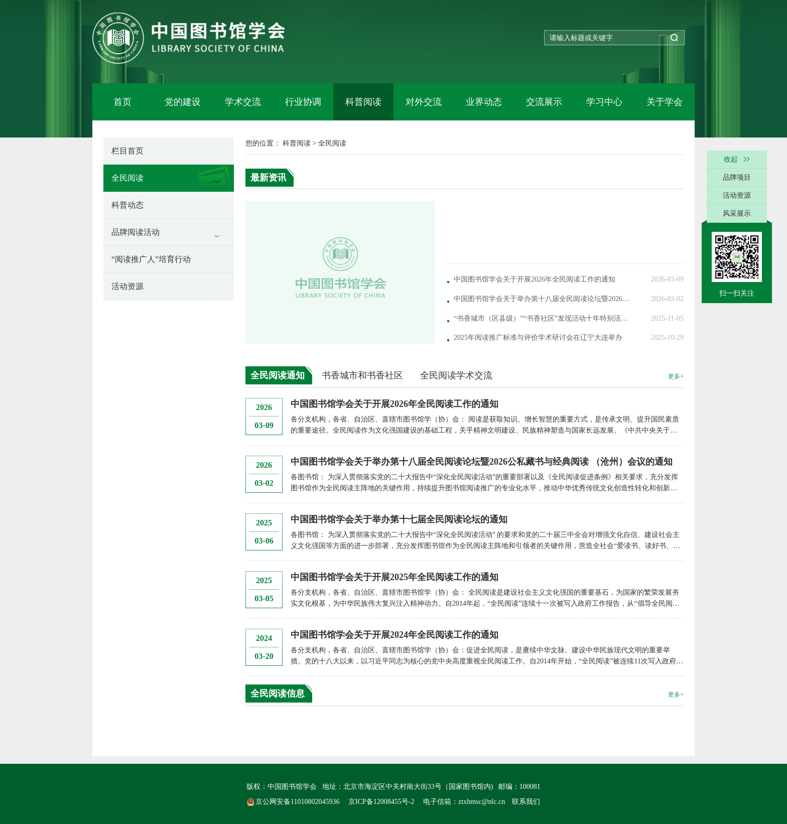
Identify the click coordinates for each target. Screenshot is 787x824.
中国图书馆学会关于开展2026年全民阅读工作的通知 (394, 404)
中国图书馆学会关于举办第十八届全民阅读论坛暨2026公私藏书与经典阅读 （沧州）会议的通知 (482, 462)
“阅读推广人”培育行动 (151, 259)
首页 (122, 102)
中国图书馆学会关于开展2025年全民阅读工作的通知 (394, 577)
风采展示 (737, 213)
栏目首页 (127, 151)
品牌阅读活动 (135, 232)
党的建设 (183, 102)
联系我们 (526, 801)
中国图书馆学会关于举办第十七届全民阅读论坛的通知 (399, 519)
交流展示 (544, 102)
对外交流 (424, 102)
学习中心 (604, 102)
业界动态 (484, 102)
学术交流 (243, 102)
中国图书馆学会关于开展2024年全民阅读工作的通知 (394, 635)
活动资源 (127, 286)
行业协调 (303, 102)
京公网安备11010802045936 (294, 801)
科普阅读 (363, 102)
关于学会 (664, 102)
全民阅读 (127, 178)
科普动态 (127, 205)
